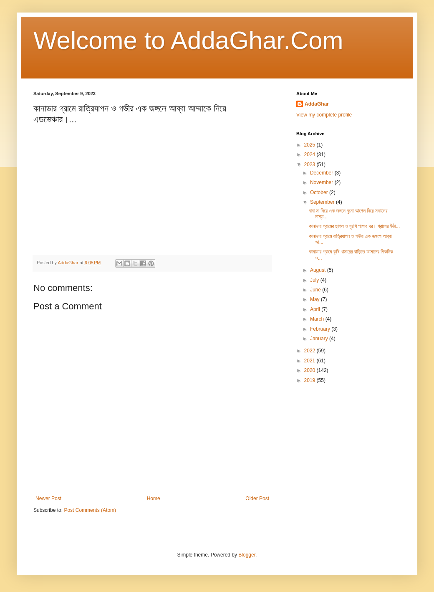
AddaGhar (317, 104)
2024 (310, 154)
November (322, 182)
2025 (310, 145)
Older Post (257, 498)
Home (153, 498)
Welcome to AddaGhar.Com (188, 40)
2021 (310, 361)
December (322, 173)
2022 (310, 351)
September (323, 202)
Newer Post (48, 498)
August (318, 270)
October (319, 192)
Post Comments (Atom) (90, 510)
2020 (310, 370)
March (318, 319)
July (315, 280)
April (315, 309)
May (315, 299)
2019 (310, 380)
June (316, 290)
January (319, 339)
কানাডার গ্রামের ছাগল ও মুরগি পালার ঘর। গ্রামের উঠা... (354, 226)
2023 (310, 164)
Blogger (246, 555)
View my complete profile (324, 115)
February (320, 329)
